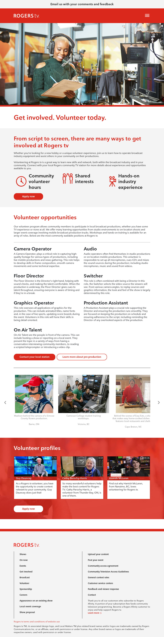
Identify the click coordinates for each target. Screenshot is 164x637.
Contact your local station (35, 356)
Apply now (28, 196)
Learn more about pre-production (82, 356)
